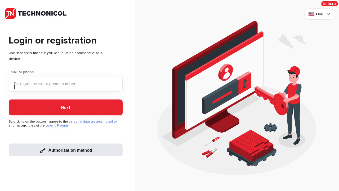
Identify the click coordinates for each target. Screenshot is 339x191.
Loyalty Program (57, 126)
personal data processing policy (93, 122)
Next (65, 107)
